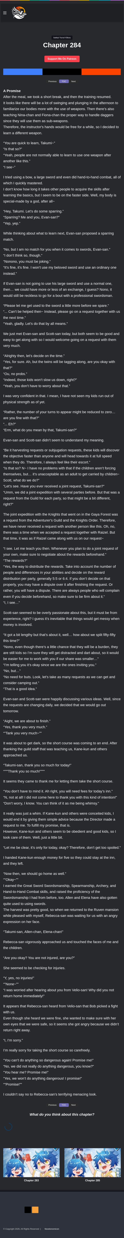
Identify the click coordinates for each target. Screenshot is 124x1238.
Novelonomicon (52, 1229)
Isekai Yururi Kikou (62, 37)
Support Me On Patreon (62, 58)
